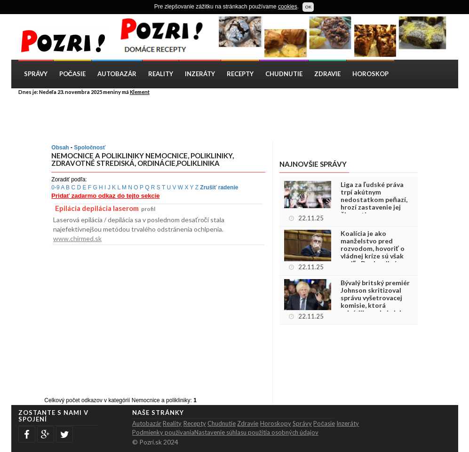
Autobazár (116, 74)
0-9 (55, 187)
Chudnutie (283, 74)
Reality (160, 74)
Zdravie (327, 74)
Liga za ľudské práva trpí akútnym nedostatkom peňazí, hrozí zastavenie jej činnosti (374, 199)
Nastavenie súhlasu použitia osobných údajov (256, 432)
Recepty (240, 74)
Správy (36, 74)
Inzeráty (200, 74)
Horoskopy (275, 423)
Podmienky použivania (163, 432)
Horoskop (370, 74)
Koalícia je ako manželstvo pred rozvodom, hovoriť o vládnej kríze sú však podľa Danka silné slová (373, 252)
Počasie (72, 74)
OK (308, 6)
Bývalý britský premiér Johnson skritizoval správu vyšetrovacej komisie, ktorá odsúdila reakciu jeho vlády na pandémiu (375, 301)
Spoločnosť (89, 147)
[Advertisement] (241, 118)
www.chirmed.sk (77, 238)
